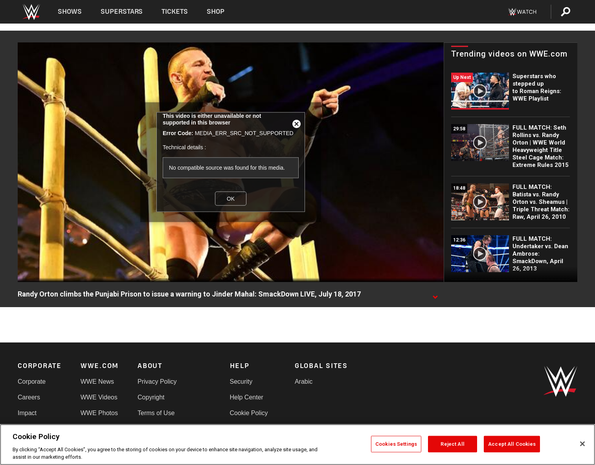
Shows (70, 11)
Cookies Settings (396, 444)
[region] (297, 444)
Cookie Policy (249, 413)
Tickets (175, 11)
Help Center (246, 397)
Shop (215, 11)
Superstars (122, 11)
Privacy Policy (157, 381)
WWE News (97, 381)
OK (231, 199)
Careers (29, 397)
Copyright (151, 397)
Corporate (32, 381)
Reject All (452, 444)
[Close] (582, 443)
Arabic (303, 381)
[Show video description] (435, 294)
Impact (27, 413)
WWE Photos (99, 413)
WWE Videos (99, 397)
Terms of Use (156, 413)
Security (241, 381)
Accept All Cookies (512, 444)
